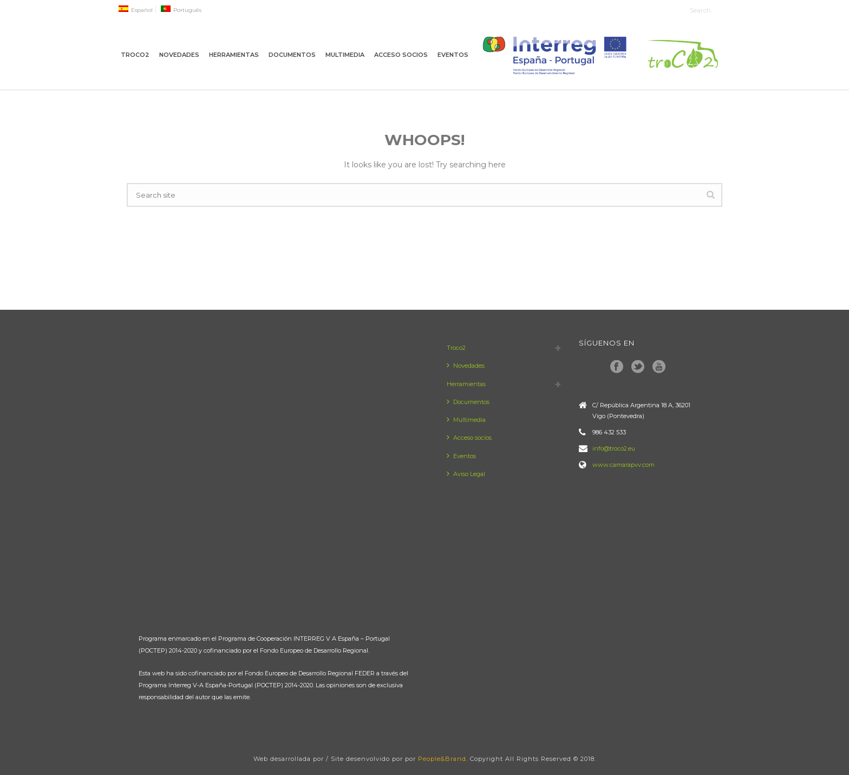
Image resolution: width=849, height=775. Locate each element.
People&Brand (442, 759)
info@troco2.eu (613, 448)
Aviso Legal (466, 474)
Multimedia (344, 54)
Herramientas (234, 54)
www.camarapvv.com (623, 464)
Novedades (179, 54)
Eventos (452, 54)
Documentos (292, 54)
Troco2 (135, 54)
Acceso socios (401, 54)
